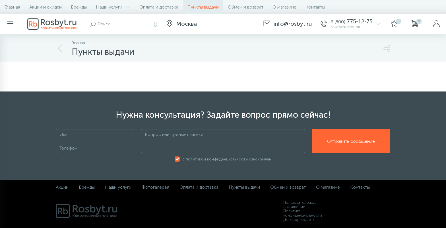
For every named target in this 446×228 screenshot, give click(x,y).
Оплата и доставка (158, 7)
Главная (12, 7)
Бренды (79, 7)
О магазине (284, 7)
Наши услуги (113, 7)
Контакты (315, 7)
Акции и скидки (45, 7)
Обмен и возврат (245, 7)
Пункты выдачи (203, 7)
